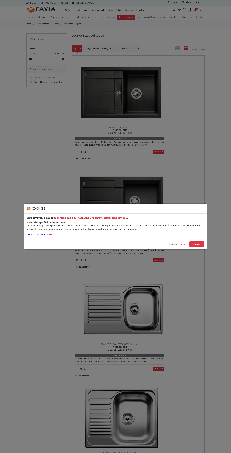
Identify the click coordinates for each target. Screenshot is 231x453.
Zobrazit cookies (177, 244)
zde (50, 234)
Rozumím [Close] (197, 244)
